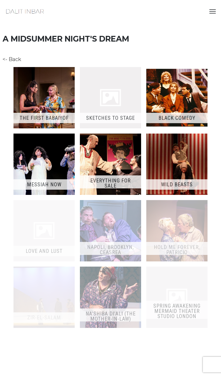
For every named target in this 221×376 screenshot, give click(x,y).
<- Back (12, 59)
